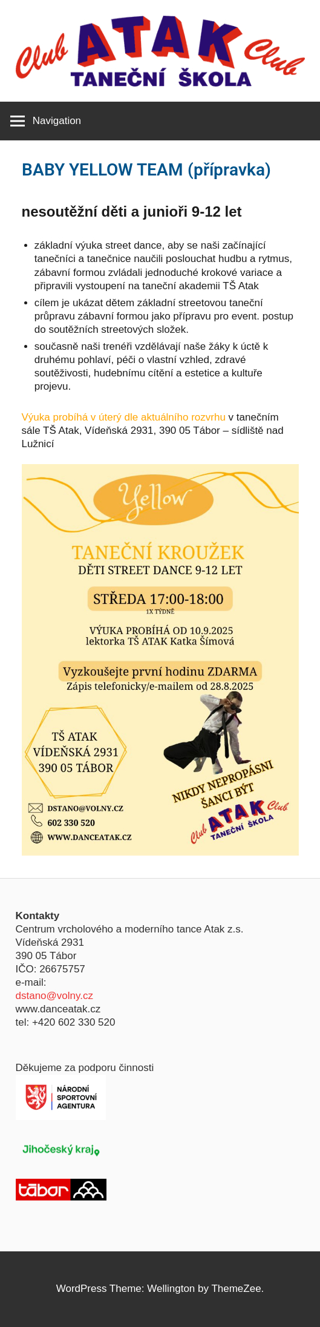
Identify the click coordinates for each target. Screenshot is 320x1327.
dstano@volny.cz (54, 995)
